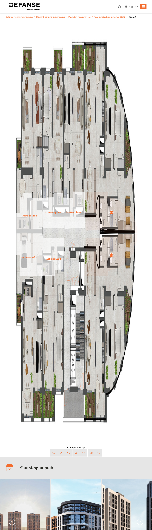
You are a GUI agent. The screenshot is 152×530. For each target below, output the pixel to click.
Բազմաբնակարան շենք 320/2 (109, 17)
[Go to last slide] (12, 522)
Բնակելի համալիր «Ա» (79, 17)
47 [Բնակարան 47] (83, 452)
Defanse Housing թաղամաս (19, 17)
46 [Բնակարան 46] (76, 452)
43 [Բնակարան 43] (53, 452)
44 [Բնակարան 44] (61, 452)
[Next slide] (140, 522)
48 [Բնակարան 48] (91, 452)
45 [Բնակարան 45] (68, 452)
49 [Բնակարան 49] (98, 452)
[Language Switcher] (131, 6)
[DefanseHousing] (24, 6)
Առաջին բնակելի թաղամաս (50, 17)
